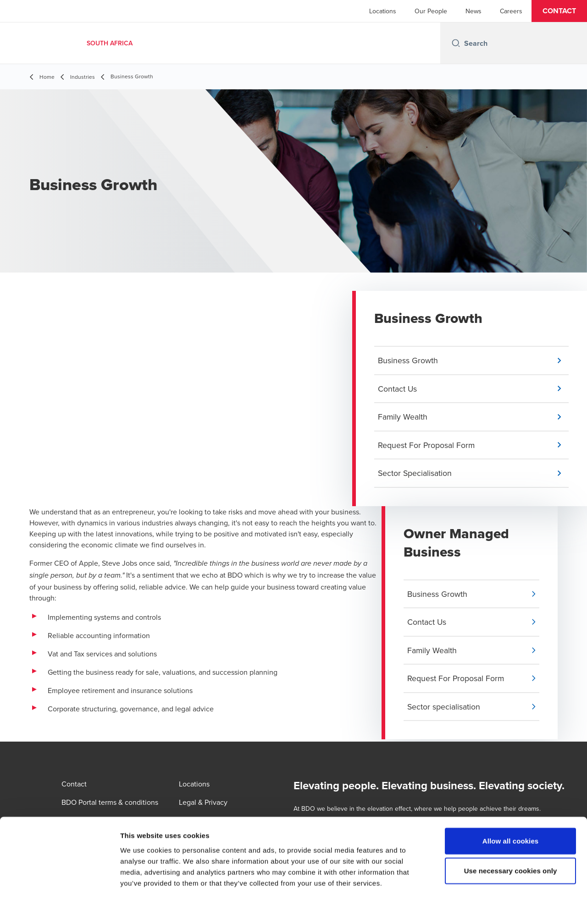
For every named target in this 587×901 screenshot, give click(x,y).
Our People (431, 11)
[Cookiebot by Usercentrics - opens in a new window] (59, 883)
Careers (511, 11)
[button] (559, 11)
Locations (382, 11)
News (473, 11)
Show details (481, 883)
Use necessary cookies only (510, 834)
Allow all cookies (510, 804)
